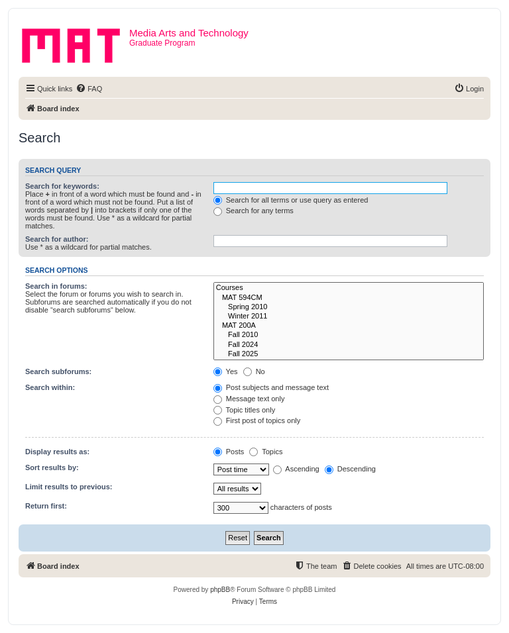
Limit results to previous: (68, 487)
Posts (229, 452)
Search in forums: (56, 286)
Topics (265, 452)
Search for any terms (253, 211)
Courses (348, 288)
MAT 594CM (348, 298)
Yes (225, 371)
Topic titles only (244, 410)
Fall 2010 (348, 335)
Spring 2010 (348, 307)
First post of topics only (257, 420)
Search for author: (56, 239)
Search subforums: (58, 371)
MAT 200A (348, 325)
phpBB (220, 589)
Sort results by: (52, 467)
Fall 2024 (348, 345)
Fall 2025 (348, 354)
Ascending (296, 469)
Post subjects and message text (271, 387)
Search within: (50, 387)
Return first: (46, 506)
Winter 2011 (348, 316)
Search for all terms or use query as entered (290, 200)
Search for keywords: (62, 186)
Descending (350, 469)
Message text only (249, 399)
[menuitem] (89, 89)
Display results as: (57, 452)
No (254, 371)
